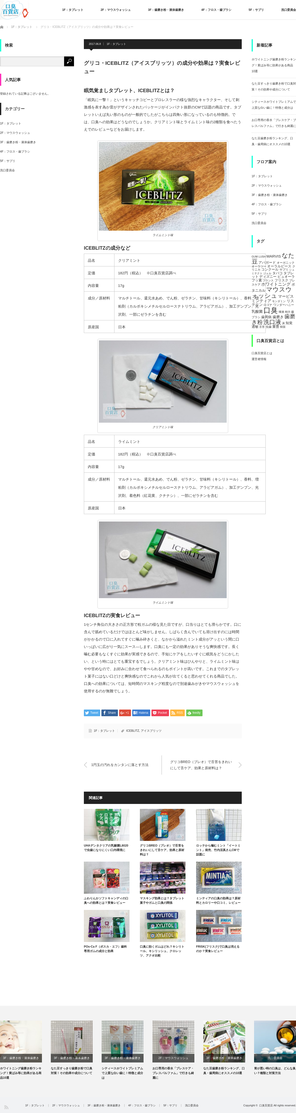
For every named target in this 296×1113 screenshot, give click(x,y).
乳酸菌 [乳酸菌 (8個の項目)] (257, 311)
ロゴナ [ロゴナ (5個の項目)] (267, 305)
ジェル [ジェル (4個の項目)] (267, 273)
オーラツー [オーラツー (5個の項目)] (259, 266)
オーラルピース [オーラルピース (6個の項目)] (279, 266)
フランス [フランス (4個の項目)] (268, 280)
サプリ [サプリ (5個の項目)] (283, 269)
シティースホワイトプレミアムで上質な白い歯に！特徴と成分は (122, 1073)
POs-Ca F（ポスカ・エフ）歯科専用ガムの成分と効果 (105, 949)
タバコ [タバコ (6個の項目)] (277, 273)
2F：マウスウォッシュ (116, 10)
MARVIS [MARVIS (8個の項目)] (273, 256)
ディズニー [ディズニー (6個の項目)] (268, 276)
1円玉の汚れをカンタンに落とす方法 (119, 765)
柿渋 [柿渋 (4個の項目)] (287, 311)
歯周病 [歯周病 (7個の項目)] (266, 317)
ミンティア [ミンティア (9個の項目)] (261, 300)
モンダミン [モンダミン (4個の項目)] (279, 301)
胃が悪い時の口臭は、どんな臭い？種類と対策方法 (275, 1071)
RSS (6, 1107)
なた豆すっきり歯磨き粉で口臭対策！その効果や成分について (71, 1071)
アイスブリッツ (151, 730)
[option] (25, 1050)
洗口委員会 (288, 10)
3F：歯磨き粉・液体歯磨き (166, 10)
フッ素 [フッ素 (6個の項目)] (257, 280)
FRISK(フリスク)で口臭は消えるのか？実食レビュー (218, 949)
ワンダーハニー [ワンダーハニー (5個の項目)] (283, 305)
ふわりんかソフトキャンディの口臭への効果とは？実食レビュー (106, 900)
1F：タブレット (72, 10)
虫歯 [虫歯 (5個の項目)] (269, 327)
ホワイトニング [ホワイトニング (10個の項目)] (276, 284)
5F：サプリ (256, 10)
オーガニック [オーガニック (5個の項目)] (286, 262)
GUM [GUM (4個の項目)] (255, 256)
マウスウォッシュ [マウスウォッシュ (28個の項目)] (272, 292)
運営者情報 (259, 359)
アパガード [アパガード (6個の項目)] (267, 262)
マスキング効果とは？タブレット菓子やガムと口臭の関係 (162, 900)
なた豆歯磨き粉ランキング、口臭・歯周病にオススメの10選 (224, 1071)
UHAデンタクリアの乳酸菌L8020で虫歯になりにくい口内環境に (106, 848)
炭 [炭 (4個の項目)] (283, 323)
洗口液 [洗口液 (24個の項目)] (272, 322)
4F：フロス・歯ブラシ (216, 10)
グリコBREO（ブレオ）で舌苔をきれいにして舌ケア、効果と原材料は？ (201, 765)
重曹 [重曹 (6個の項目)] (275, 327)
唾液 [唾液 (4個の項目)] (281, 311)
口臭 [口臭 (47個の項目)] (270, 310)
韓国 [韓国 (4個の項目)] (282, 326)
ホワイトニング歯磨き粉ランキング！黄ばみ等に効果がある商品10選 (274, 65)
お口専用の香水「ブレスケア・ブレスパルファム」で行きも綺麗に (173, 1073)
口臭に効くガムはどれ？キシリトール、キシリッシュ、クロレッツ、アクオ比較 (162, 951)
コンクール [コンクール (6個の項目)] (269, 269)
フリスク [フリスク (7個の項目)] (281, 280)
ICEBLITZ (132, 730)
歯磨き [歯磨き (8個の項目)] (278, 317)
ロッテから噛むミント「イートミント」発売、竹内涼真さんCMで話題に (218, 850)
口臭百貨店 (266, 1105)
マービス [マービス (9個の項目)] (286, 296)
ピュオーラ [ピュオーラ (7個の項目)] (286, 276)
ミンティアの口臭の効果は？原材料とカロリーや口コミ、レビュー (218, 900)
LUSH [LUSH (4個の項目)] (262, 256)
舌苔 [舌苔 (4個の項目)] (262, 326)
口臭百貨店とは (262, 353)
